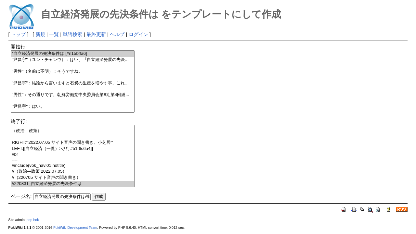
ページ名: (21, 196)
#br (72, 154)
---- (72, 160)
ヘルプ (117, 34)
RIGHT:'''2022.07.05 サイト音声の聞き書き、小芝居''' (72, 143)
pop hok (33, 220)
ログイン (138, 34)
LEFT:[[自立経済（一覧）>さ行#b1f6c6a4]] (72, 149)
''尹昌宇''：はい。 (72, 107)
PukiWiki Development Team (75, 227)
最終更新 (96, 34)
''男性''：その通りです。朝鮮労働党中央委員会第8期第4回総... (72, 95)
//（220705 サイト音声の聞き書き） (72, 178)
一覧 (54, 34)
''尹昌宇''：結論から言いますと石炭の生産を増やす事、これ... (72, 83)
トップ (18, 34)
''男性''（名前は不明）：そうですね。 (72, 71)
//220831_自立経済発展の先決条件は (72, 184)
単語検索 (72, 34)
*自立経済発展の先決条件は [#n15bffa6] (72, 54)
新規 (40, 34)
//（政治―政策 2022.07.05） (72, 171)
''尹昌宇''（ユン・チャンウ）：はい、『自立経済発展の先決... (72, 60)
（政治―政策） (72, 131)
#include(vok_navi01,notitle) (72, 165)
